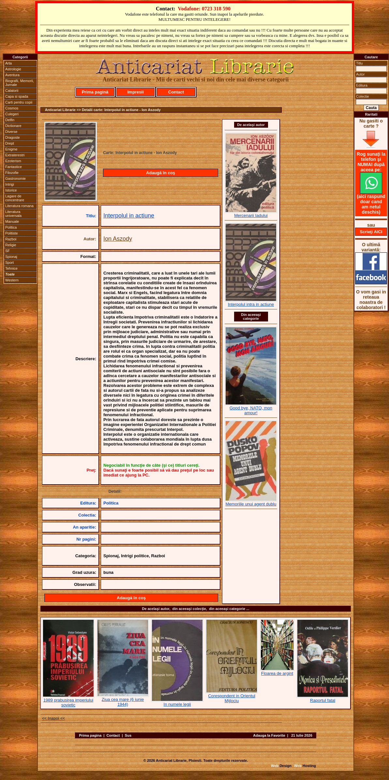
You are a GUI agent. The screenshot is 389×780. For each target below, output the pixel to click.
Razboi (10, 239)
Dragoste (12, 137)
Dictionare (13, 126)
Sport (9, 262)
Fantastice (13, 167)
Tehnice (11, 268)
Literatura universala (13, 214)
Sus (128, 735)
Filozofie (12, 173)
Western (12, 280)
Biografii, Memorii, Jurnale (19, 83)
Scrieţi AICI (371, 231)
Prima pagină (95, 92)
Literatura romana (19, 206)
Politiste (11, 233)
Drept (9, 143)
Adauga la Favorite (269, 735)
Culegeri (12, 114)
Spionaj (11, 257)
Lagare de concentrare (14, 198)
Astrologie (13, 69)
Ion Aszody (117, 238)
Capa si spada (16, 96)
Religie (10, 245)
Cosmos (11, 108)
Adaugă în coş (160, 172)
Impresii (135, 92)
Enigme (11, 149)
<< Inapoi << (53, 718)
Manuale (12, 221)
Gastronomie (15, 178)
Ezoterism (13, 161)
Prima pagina (90, 735)
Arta (8, 63)
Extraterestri (14, 155)
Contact (176, 92)
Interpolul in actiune (128, 215)
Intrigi (9, 184)
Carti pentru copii (18, 102)
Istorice (11, 190)
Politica (11, 227)
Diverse (11, 132)
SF (7, 251)
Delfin (9, 120)
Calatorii (11, 90)
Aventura (12, 75)
